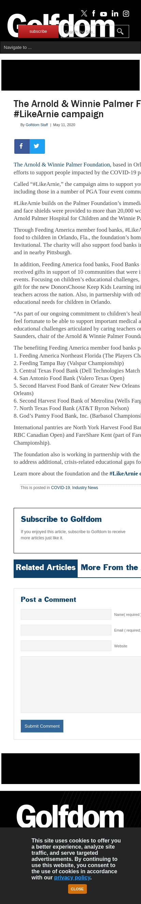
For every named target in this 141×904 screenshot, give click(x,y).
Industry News (85, 487)
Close (77, 889)
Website (120, 646)
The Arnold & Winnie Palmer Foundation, (62, 164)
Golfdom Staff (37, 125)
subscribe (38, 31)
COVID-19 (60, 487)
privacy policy (72, 877)
